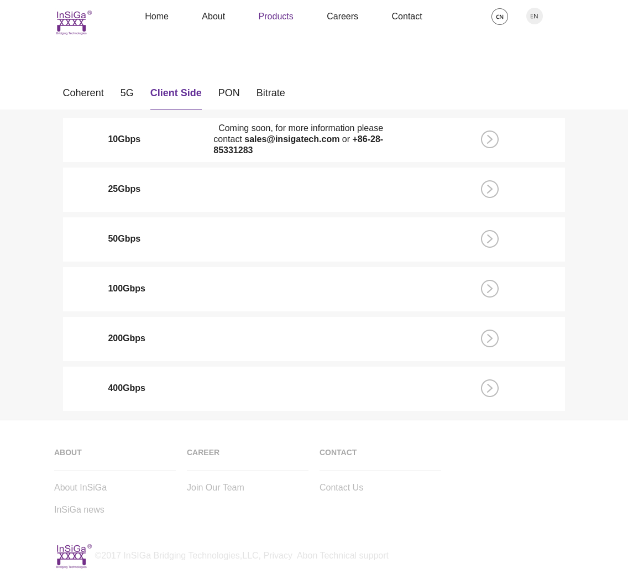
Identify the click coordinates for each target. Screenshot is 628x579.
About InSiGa (80, 487)
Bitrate (271, 95)
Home (157, 16)
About (213, 16)
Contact (407, 16)
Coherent (83, 95)
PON (229, 95)
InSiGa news (79, 509)
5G (127, 95)
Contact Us (341, 487)
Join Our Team (215, 487)
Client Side (176, 95)
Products (276, 16)
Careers (342, 16)
